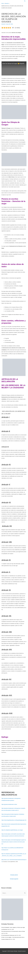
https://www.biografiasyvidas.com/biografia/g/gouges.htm (14, 820)
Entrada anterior (14, 874)
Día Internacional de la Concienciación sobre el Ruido (13, 931)
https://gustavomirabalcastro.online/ (9, 804)
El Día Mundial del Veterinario (7, 935)
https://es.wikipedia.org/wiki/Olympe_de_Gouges (12, 830)
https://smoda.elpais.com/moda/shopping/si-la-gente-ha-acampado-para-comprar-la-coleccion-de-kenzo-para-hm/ (14, 841)
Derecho (3, 24)
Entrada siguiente (14, 878)
